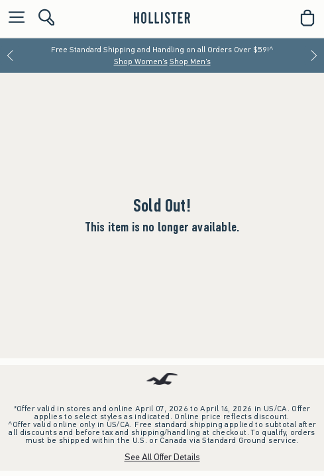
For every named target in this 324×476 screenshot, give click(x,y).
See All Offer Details (162, 457)
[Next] (314, 55)
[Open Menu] (13, 18)
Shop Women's (141, 61)
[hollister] (162, 18)
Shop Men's (190, 61)
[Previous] (10, 55)
